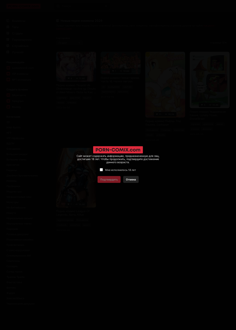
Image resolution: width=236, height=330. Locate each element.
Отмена (131, 179)
